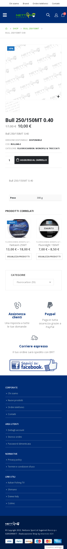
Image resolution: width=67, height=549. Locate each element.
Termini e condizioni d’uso (21, 466)
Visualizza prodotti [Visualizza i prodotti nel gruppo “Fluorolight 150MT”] (49, 256)
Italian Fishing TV (16, 482)
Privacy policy (15, 459)
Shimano (12, 489)
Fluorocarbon (25, 148)
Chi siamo (14, 3)
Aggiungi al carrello (33, 160)
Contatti (56, 3)
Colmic (11, 503)
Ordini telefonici (40, 3)
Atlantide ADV (47, 534)
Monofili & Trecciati (48, 148)
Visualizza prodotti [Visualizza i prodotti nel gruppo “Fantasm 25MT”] (18, 256)
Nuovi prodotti (15, 400)
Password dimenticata (19, 443)
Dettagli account (16, 430)
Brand (26, 3)
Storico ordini (15, 436)
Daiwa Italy (13, 496)
